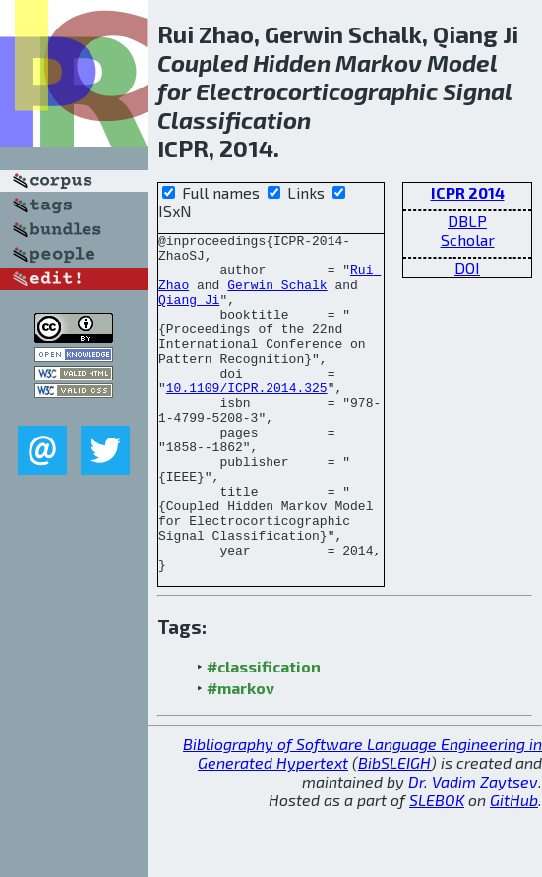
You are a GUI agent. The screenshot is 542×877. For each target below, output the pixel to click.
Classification (234, 119)
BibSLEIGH (394, 830)
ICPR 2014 (468, 192)
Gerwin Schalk (277, 296)
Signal (477, 91)
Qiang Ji (188, 313)
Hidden (292, 62)
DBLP (467, 220)
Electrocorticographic (317, 91)
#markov (240, 755)
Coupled (202, 62)
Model (462, 62)
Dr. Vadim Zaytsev (473, 849)
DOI (467, 268)
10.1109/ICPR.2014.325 (247, 420)
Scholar (468, 239)
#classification (264, 734)
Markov (378, 62)
